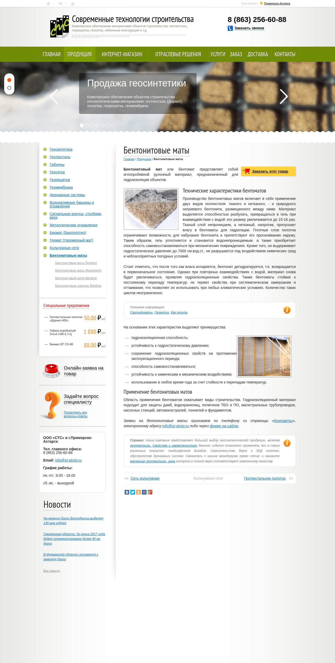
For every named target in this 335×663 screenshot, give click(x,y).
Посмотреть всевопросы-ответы (75, 414)
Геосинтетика (61, 149)
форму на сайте (224, 426)
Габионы (57, 164)
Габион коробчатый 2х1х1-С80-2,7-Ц (63, 332)
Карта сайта (72, 3)
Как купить (179, 312)
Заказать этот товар (270, 171)
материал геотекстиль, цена (152, 461)
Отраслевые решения (178, 54)
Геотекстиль (60, 157)
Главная (48, 3)
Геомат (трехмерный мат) (71, 240)
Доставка (258, 54)
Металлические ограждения (73, 225)
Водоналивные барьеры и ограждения (72, 204)
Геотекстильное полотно (265, 478)
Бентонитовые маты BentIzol (76, 263)
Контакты (60, 3)
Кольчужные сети (64, 248)
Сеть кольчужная (145, 478)
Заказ (236, 54)
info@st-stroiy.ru (175, 426)
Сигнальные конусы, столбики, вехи (76, 215)
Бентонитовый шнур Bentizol (76, 278)
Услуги (218, 54)
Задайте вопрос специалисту (81, 399)
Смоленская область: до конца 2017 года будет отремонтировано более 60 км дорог (74, 538)
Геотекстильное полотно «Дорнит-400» (66, 318)
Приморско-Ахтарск (277, 3)
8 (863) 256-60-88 (257, 19)
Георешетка (60, 180)
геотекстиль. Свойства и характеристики (163, 445)
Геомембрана (61, 187)
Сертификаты (141, 312)
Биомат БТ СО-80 (61, 344)
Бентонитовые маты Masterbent (78, 270)
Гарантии (161, 312)
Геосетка (57, 172)
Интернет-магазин (122, 54)
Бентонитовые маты (68, 255)
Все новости (51, 570)
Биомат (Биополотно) (68, 232)
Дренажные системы (67, 195)
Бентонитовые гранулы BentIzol (78, 286)
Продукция (80, 54)
